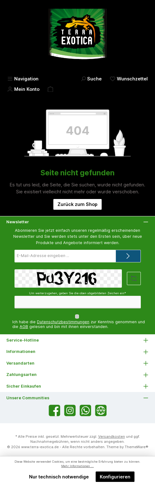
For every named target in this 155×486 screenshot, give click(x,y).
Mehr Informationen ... (77, 466)
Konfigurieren (115, 476)
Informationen (20, 351)
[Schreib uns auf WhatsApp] (85, 410)
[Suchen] (91, 78)
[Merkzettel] (129, 78)
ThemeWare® (136, 447)
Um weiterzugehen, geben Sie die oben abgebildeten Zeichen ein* (77, 293)
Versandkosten (111, 436)
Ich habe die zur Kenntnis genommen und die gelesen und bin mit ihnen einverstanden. (78, 324)
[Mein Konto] (23, 89)
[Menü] (23, 78)
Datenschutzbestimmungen (63, 321)
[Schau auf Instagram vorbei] (70, 410)
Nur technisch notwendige (59, 476)
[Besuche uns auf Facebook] (54, 410)
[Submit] (128, 256)
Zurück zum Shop (77, 204)
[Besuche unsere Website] (101, 410)
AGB (24, 326)
